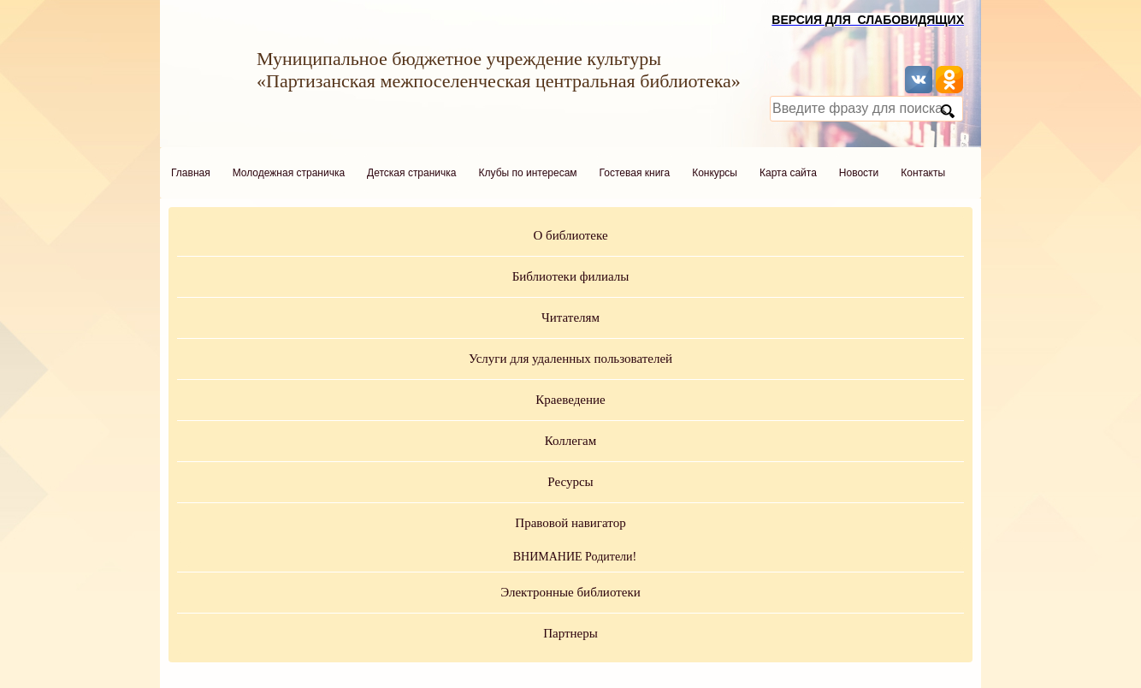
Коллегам (571, 441)
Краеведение (570, 399)
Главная (190, 173)
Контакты (923, 173)
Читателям (570, 317)
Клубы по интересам (528, 173)
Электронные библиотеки (570, 592)
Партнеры (570, 633)
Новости (858, 173)
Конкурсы (714, 173)
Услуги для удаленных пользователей (570, 358)
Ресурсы (570, 482)
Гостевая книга (635, 173)
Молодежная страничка (289, 173)
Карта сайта (788, 173)
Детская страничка (411, 173)
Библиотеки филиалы (571, 276)
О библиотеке (570, 235)
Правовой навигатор (570, 523)
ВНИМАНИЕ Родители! (575, 556)
